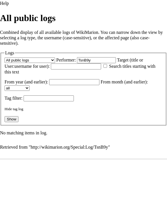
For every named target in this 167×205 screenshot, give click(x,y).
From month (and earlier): (124, 81)
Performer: (66, 60)
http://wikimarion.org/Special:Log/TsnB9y (69, 147)
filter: (13, 98)
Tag (8, 98)
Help (4, 3)
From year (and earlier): (26, 81)
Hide (8, 109)
